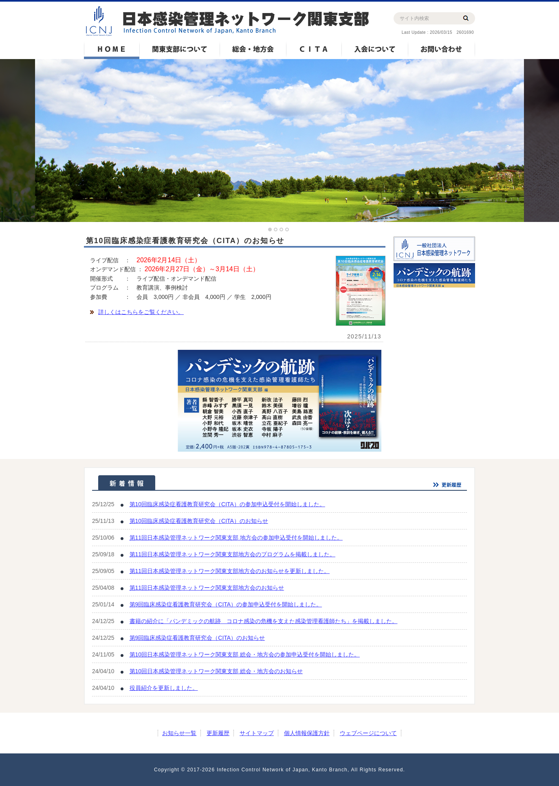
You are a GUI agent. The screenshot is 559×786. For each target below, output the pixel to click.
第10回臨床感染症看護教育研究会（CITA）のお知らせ (199, 521)
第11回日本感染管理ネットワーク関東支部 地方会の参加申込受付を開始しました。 (236, 537)
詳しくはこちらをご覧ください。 (141, 312)
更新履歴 (218, 733)
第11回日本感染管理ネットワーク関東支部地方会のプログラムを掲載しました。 (233, 554)
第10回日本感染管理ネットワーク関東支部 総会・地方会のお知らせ (216, 671)
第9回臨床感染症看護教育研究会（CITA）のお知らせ (197, 638)
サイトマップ (257, 733)
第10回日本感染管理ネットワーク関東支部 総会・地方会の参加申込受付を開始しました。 (245, 654)
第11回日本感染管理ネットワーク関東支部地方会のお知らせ (207, 587)
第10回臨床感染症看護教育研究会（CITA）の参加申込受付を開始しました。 (227, 504)
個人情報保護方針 (307, 733)
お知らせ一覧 (179, 733)
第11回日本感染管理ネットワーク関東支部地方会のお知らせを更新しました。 (230, 571)
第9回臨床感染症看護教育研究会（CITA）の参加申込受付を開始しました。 (226, 604)
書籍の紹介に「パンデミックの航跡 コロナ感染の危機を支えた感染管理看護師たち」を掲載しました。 (264, 621)
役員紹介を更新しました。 (164, 688)
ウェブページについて (368, 733)
